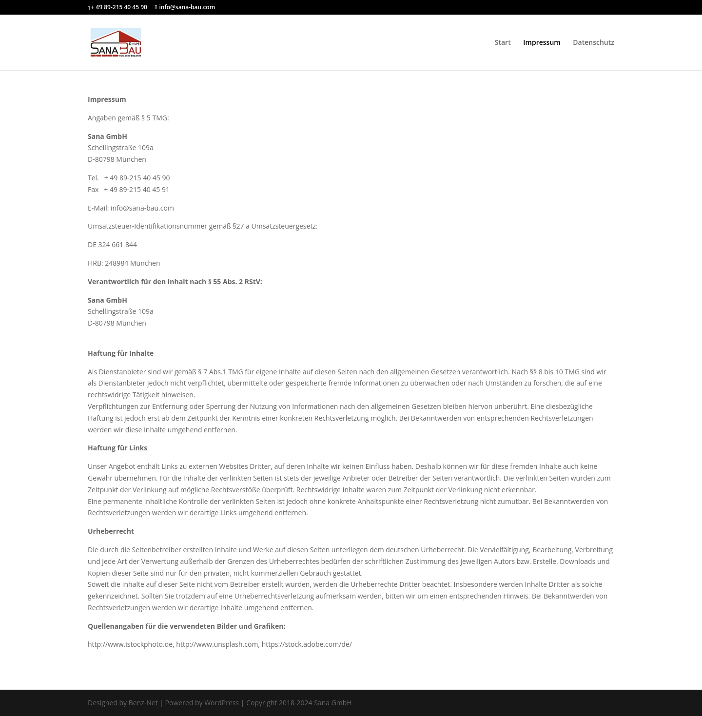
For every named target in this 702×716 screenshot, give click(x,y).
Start (503, 43)
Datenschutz (593, 43)
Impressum (541, 43)
